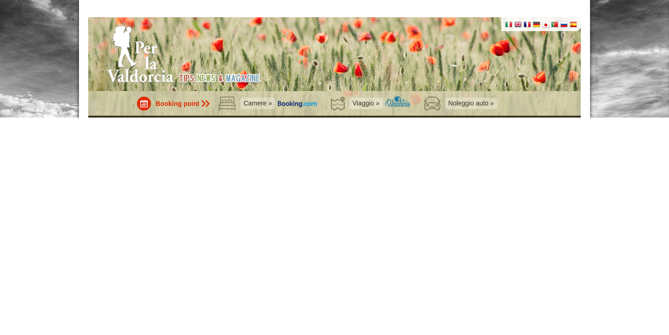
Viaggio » (366, 103)
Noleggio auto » (471, 103)
